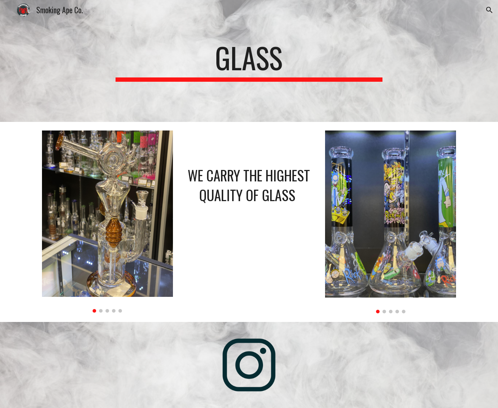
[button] (489, 10)
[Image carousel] (107, 222)
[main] (249, 61)
